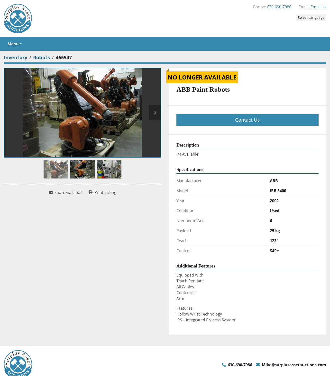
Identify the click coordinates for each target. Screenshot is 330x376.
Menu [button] (13, 44)
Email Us (318, 7)
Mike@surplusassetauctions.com (294, 364)
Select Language (311, 17)
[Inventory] (15, 57)
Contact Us (247, 120)
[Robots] (41, 57)
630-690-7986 (279, 7)
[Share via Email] (65, 192)
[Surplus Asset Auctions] (18, 364)
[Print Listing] (102, 192)
